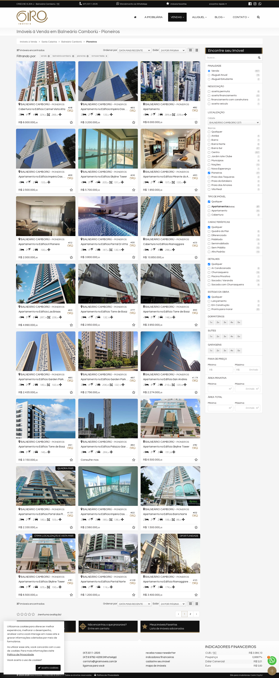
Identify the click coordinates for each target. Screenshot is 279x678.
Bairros (211, 128)
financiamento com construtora (235, 99)
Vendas (177, 17)
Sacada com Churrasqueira (235, 284)
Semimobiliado (235, 243)
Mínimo (212, 365)
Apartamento (235, 210)
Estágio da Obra (218, 292)
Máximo (239, 365)
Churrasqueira (235, 272)
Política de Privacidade (108, 675)
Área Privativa (217, 378)
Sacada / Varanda (235, 280)
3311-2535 (90, 4)
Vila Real (235, 189)
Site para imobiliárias (240, 675)
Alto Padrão (235, 252)
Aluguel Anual (235, 75)
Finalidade (214, 66)
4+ (232, 322)
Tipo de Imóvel (217, 196)
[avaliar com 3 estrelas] (25, 614)
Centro (235, 152)
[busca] (258, 17)
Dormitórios (216, 316)
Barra (235, 140)
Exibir (156, 50)
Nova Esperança (235, 168)
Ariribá (235, 136)
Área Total (215, 397)
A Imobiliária (154, 17)
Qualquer (216, 132)
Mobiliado (235, 239)
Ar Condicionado (235, 268)
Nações (235, 164)
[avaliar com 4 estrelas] (29, 614)
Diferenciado (235, 235)
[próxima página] (196, 614)
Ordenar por (110, 50)
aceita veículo (235, 103)
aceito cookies (48, 667)
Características (219, 222)
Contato (241, 17)
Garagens (214, 345)
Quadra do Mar (235, 231)
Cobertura (235, 215)
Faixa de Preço (217, 359)
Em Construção (235, 305)
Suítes (212, 330)
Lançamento (235, 301)
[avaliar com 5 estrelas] (33, 614)
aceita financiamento (235, 95)
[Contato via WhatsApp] (272, 660)
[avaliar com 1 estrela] (18, 614)
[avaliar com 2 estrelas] (22, 614)
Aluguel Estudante (235, 79)
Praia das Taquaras (235, 177)
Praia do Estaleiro (235, 181)
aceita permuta (235, 91)
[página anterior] (178, 614)
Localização (216, 112)
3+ (225, 322)
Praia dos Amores (235, 185)
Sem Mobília (235, 247)
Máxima (239, 384)
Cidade (211, 118)
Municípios (235, 160)
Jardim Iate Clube (235, 156)
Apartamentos (235, 206)
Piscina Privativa (235, 276)
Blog (220, 17)
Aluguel (199, 17)
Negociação (216, 86)
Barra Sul (235, 148)
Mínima (212, 384)
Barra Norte (235, 144)
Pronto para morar (235, 309)
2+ (218, 322)
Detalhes (213, 259)
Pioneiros (235, 173)
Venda (235, 71)
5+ (239, 322)
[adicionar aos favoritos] (71, 123)
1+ (211, 322)
